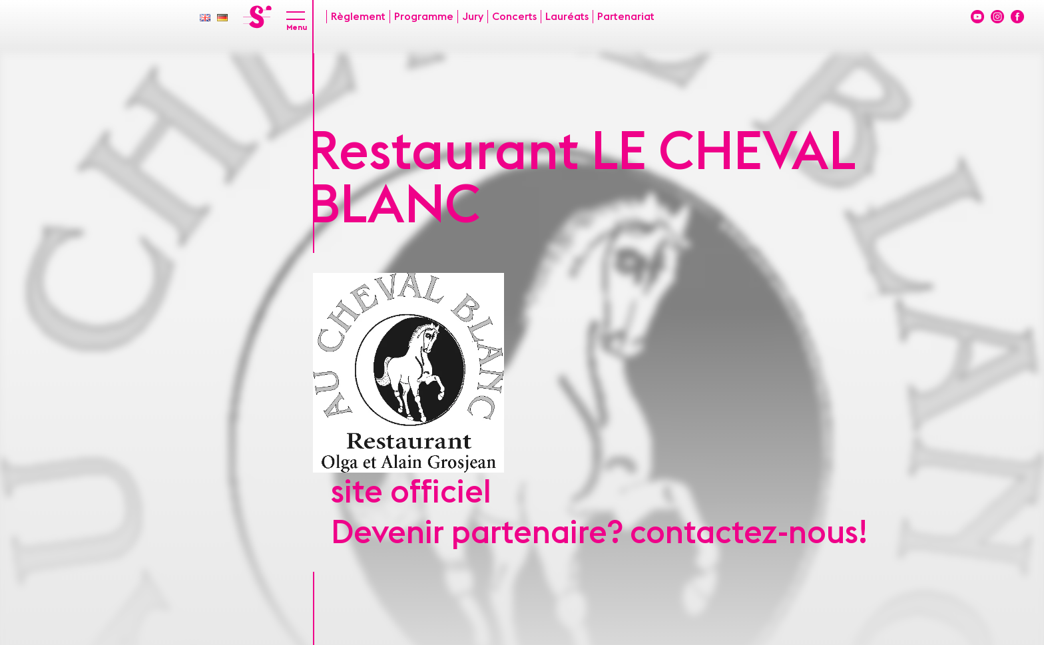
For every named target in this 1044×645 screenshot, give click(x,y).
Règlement (358, 16)
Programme (423, 16)
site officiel (411, 493)
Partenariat (625, 16)
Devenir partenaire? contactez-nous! (599, 533)
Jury (472, 16)
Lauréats (567, 16)
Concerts (514, 16)
